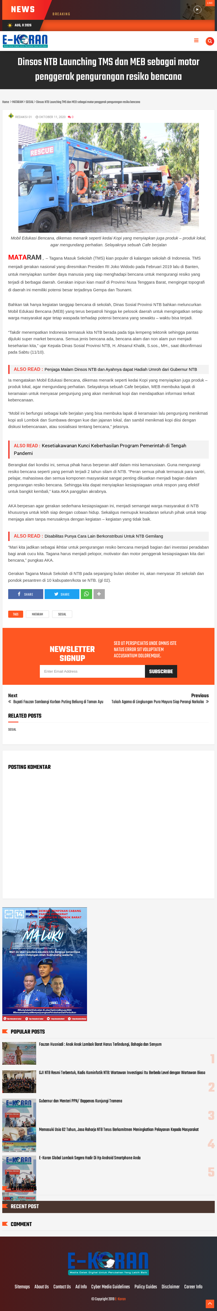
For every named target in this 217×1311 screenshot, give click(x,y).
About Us (41, 1287)
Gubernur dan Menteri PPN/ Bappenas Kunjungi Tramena (80, 1101)
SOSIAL (62, 614)
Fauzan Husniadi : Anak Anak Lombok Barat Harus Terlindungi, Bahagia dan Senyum (100, 1044)
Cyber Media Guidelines (110, 1287)
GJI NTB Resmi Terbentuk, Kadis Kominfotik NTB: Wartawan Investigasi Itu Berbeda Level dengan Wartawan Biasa (122, 1073)
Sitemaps (22, 1287)
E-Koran (120, 1299)
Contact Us (62, 1287)
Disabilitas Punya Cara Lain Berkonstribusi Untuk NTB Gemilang (104, 536)
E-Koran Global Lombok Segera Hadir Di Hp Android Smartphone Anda (89, 1158)
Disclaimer (171, 1287)
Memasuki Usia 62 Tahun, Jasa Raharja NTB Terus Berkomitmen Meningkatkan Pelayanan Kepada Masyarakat (119, 1130)
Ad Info (81, 1287)
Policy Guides (145, 1287)
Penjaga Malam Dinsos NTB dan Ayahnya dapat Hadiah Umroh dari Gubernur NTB (121, 369)
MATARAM (37, 614)
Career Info (193, 1287)
